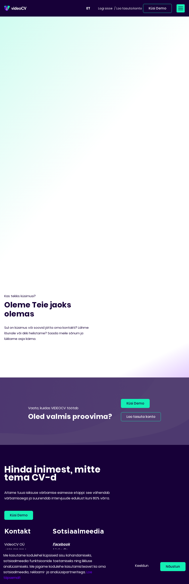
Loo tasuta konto (129, 8)
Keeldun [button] (141, 565)
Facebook (61, 544)
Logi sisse (105, 8)
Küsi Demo (157, 8)
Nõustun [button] (173, 566)
